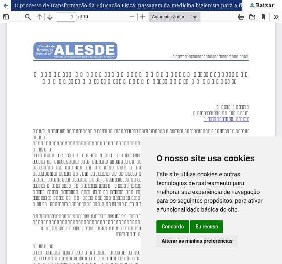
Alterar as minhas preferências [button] (197, 241)
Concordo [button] (173, 227)
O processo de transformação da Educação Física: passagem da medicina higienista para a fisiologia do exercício (148, 5)
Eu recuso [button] (206, 227)
